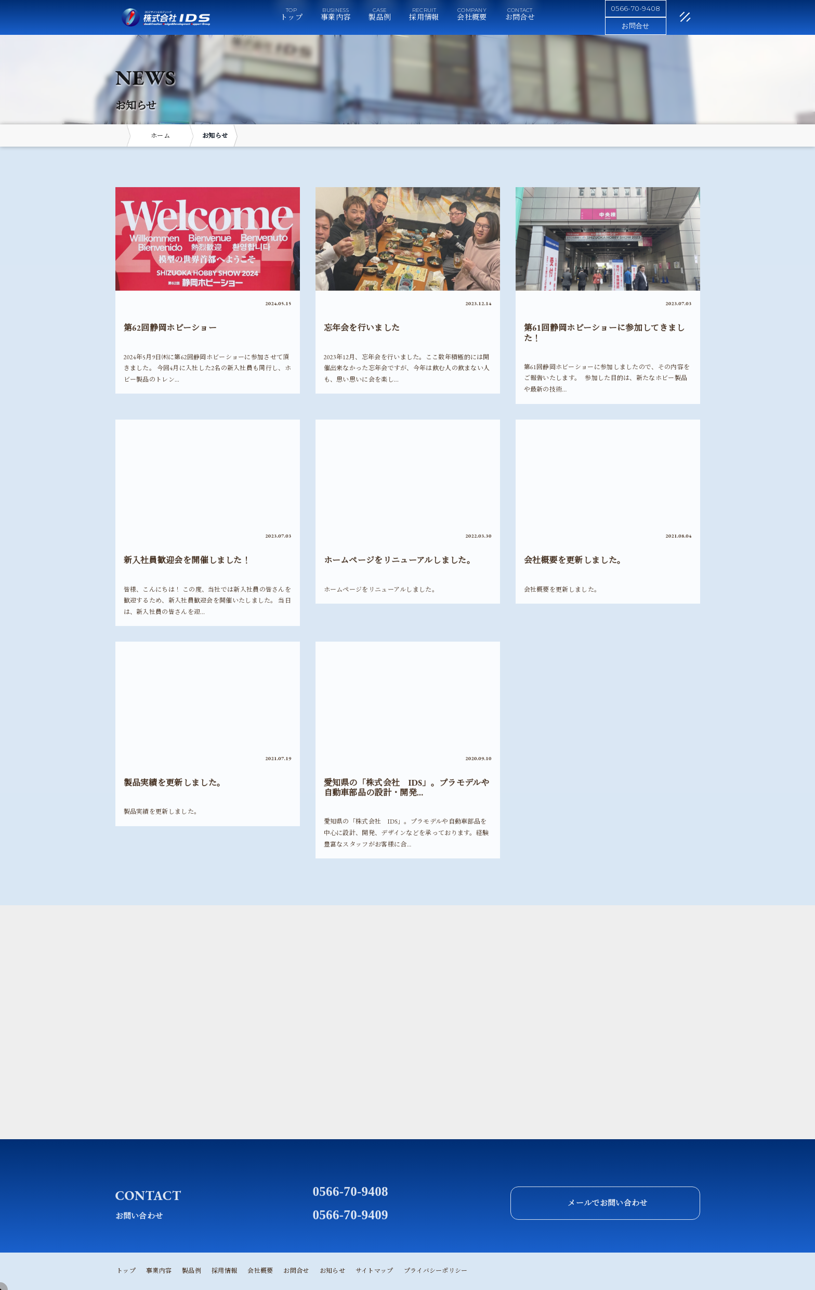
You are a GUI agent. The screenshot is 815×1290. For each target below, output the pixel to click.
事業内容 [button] (335, 17)
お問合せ (520, 17)
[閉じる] (672, 18)
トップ (291, 17)
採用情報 (424, 17)
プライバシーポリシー (436, 1271)
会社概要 (472, 17)
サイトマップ (374, 1271)
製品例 (380, 17)
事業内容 (159, 1271)
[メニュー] (669, 15)
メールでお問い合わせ (607, 1226)
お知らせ (332, 1271)
